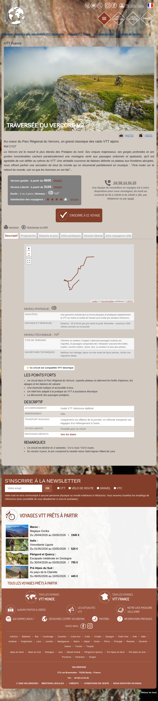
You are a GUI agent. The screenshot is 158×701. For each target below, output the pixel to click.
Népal (87, 641)
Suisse (67, 646)
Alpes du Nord (17, 652)
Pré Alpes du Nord (115, 652)
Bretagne (49, 652)
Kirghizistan (26, 641)
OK (48, 488)
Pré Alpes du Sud (137, 652)
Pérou (107, 641)
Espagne (110, 636)
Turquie (90, 646)
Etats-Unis (123, 636)
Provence (66, 657)
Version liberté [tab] (93, 235)
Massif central (73, 652)
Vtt (61, 488)
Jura (60, 652)
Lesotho (49, 641)
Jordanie (12, 641)
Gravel (104, 488)
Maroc (77, 641)
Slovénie (143, 641)
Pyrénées (80, 657)
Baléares (26, 636)
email (131, 198)
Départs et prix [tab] (48, 235)
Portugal (118, 641)
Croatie (97, 636)
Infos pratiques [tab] (71, 235)
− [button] (29, 253)
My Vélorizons (131, 5)
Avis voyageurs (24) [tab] (118, 235)
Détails (58, 180)
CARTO (130, 301)
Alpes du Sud (34, 652)
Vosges (92, 657)
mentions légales (52, 683)
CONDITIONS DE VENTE (96, 683)
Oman (97, 641)
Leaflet (94, 301)
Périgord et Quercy (93, 652)
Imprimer (11, 227)
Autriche (14, 636)
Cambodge (48, 636)
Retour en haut (148, 692)
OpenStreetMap (107, 301)
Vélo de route (81, 488)
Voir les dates (68, 434)
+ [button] (29, 248)
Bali (36, 636)
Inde (135, 636)
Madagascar (63, 641)
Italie (143, 636)
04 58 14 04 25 (120, 183)
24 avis (74, 199)
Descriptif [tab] (11, 235)
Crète (87, 636)
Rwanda (130, 641)
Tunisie (78, 646)
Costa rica (75, 636)
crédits (74, 683)
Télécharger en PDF (34, 227)
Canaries (62, 636)
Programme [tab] (28, 235)
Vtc (118, 488)
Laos (38, 641)
